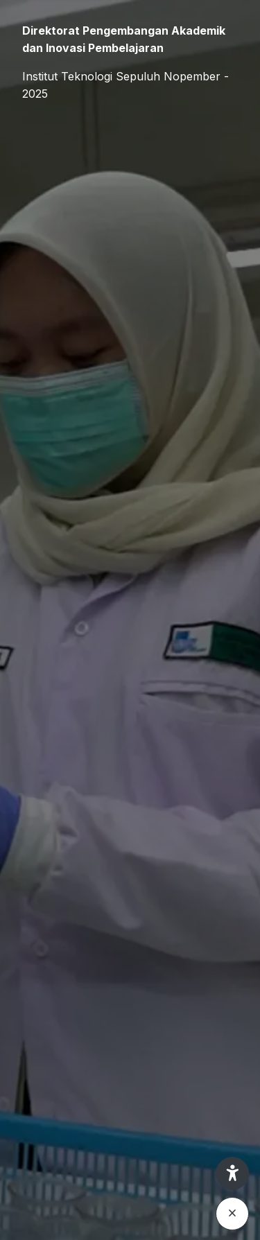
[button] (232, 1173)
